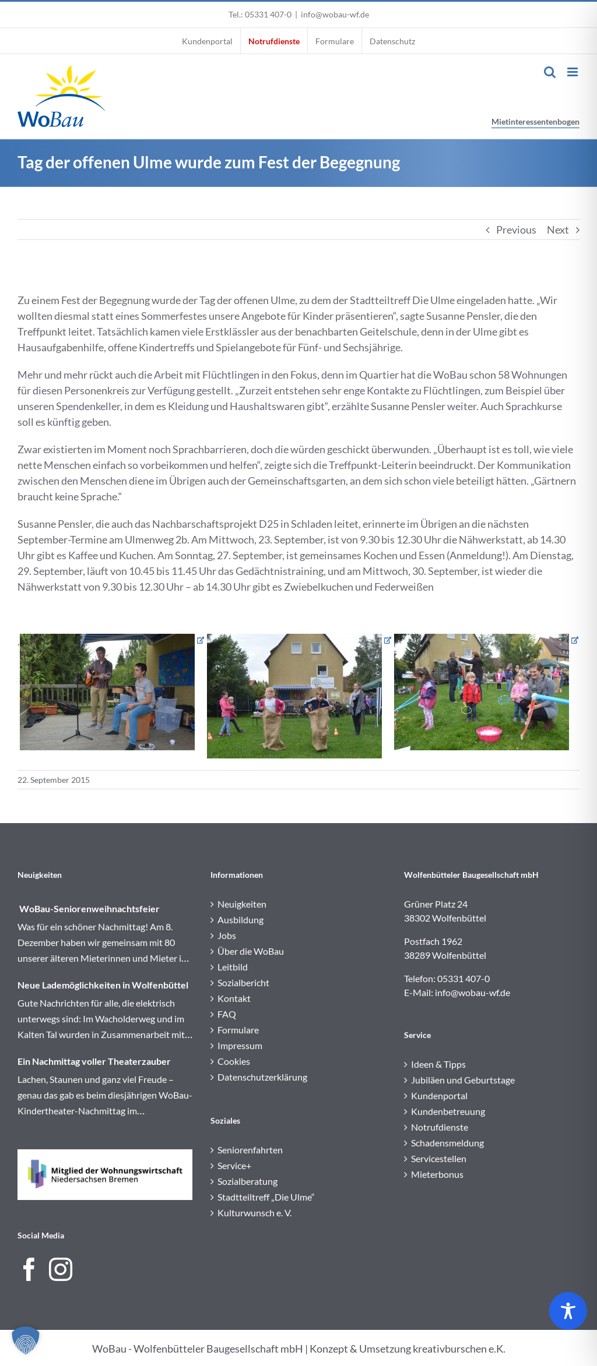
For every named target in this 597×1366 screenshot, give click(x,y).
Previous (516, 229)
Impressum (239, 1045)
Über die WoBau (250, 950)
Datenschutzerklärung (262, 1076)
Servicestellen (438, 1158)
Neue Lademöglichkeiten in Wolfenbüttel (102, 984)
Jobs (226, 935)
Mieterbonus (437, 1174)
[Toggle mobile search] (550, 72)
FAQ (226, 1013)
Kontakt (234, 998)
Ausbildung (240, 919)
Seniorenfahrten (250, 1149)
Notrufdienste (439, 1126)
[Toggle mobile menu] (573, 72)
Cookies (233, 1061)
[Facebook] (29, 1269)
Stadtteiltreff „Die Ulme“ (266, 1196)
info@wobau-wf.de (335, 14)
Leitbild (232, 966)
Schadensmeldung (447, 1142)
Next (558, 229)
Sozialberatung (247, 1181)
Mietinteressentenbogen (535, 121)
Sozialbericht (243, 982)
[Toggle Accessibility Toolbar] (568, 1311)
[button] (25, 1340)
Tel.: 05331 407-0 (260, 14)
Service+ (234, 1165)
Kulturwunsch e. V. (254, 1212)
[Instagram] (60, 1269)
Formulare (238, 1029)
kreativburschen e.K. (459, 1348)
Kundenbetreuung (448, 1111)
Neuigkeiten (241, 903)
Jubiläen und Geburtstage (463, 1079)
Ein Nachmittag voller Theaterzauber (94, 1061)
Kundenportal (439, 1095)
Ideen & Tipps (438, 1063)
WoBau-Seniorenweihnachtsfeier (88, 908)
